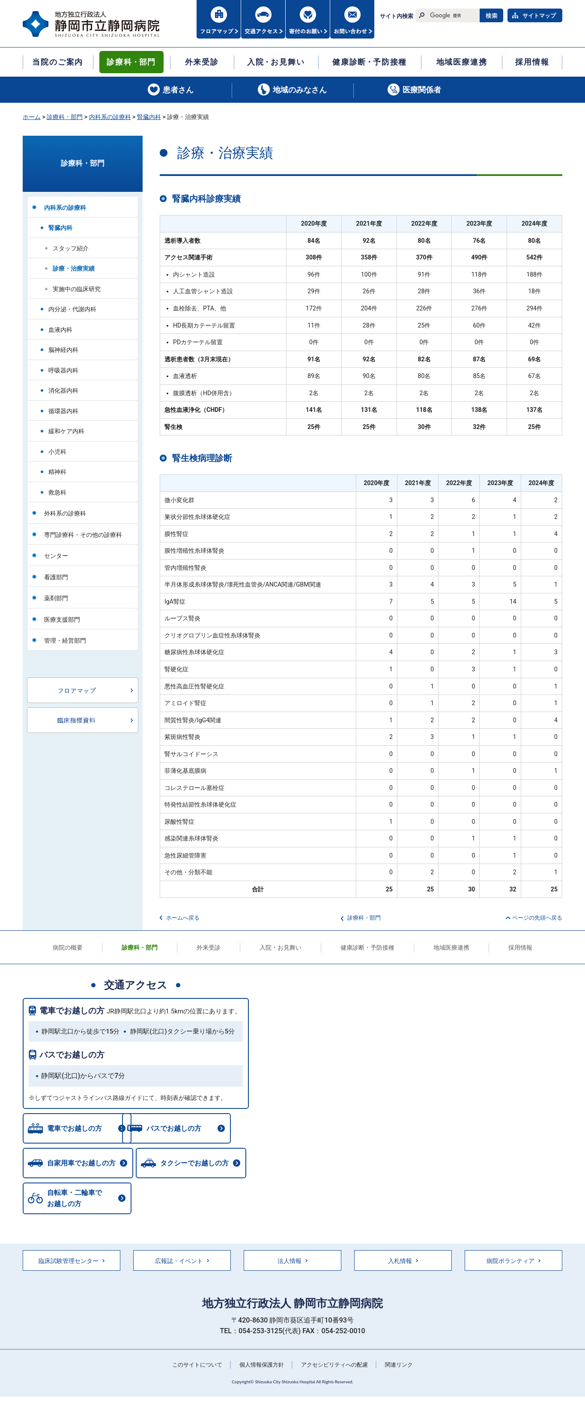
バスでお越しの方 (71, 1055)
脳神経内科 (63, 349)
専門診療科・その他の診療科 (83, 534)
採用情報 (520, 947)
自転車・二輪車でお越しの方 (74, 1200)
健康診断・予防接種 (367, 947)
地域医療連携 (451, 947)
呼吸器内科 (63, 370)
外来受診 (209, 947)
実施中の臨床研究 (77, 289)
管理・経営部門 (65, 640)
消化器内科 (63, 390)
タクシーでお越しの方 (196, 1164)
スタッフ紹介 (71, 248)
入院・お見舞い (280, 947)
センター (56, 555)
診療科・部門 (65, 116)
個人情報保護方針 (260, 1366)
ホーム (32, 116)
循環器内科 (63, 411)
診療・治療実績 (74, 268)
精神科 (57, 471)
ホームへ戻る (183, 918)
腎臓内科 (149, 116)
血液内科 (60, 329)
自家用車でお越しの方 (81, 1164)
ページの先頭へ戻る (537, 918)
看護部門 (56, 577)
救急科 (57, 492)
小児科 (57, 451)
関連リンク (405, 1366)
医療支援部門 (62, 619)
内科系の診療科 (110, 116)
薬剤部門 (56, 598)
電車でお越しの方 (71, 1011)
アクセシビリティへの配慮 (337, 1366)
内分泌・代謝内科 (72, 309)
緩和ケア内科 (66, 431)
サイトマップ (539, 15)
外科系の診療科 (65, 513)
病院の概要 (68, 947)
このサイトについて (192, 1366)
